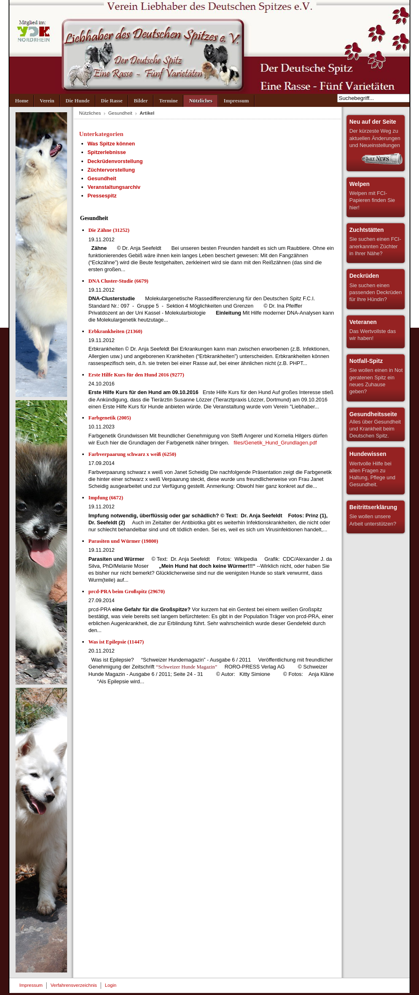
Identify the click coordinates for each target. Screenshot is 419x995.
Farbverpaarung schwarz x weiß (132, 454)
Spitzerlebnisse (107, 152)
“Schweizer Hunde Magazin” (186, 667)
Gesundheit (120, 113)
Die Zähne (108, 230)
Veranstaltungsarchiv (114, 187)
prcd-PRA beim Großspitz (126, 591)
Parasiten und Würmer (123, 541)
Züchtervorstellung (111, 170)
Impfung (105, 498)
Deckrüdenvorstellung (115, 161)
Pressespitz (102, 196)
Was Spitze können (111, 144)
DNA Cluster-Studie (118, 281)
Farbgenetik (109, 418)
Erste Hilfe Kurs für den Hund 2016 (136, 375)
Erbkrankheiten (115, 331)
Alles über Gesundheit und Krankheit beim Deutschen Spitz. (375, 425)
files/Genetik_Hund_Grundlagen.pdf (275, 443)
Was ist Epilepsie (116, 642)
